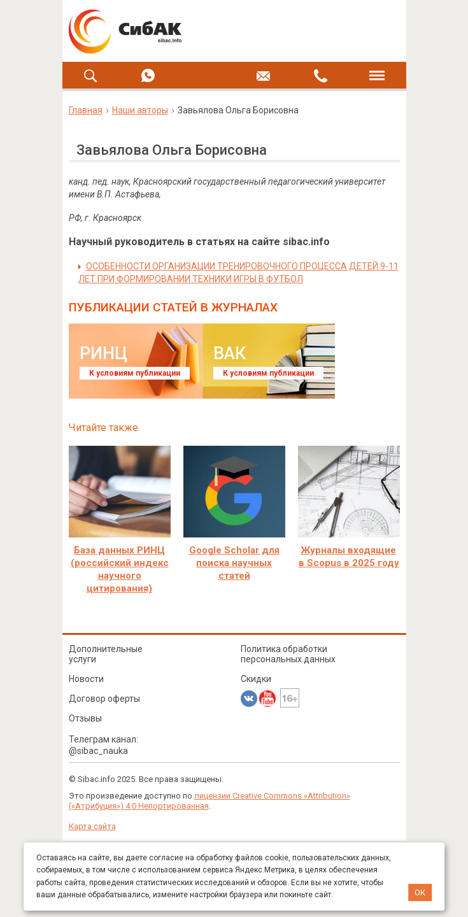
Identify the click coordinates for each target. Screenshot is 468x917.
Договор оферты (104, 698)
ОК (420, 892)
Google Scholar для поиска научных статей (234, 562)
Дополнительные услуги (106, 654)
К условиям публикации (134, 373)
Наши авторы (140, 110)
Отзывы (85, 718)
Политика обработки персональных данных (288, 654)
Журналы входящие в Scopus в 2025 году (349, 556)
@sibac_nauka (98, 751)
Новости (86, 679)
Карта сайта (92, 826)
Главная (86, 110)
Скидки (256, 679)
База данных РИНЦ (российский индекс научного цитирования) (120, 569)
